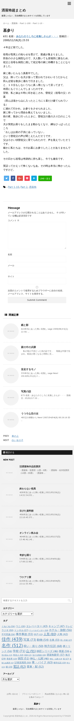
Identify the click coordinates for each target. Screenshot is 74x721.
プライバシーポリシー (31, 694)
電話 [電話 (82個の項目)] (19, 666)
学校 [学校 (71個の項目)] (19, 651)
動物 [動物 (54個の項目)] (43, 640)
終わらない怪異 (27, 488)
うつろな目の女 (29, 413)
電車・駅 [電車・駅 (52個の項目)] (35, 666)
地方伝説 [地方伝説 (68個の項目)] (53, 646)
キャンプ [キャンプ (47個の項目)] (56, 626)
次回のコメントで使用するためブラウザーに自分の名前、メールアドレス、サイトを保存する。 (36, 292)
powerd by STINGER (61, 716)
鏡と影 (25, 325)
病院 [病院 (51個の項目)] (23, 658)
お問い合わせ (12, 694)
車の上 (15, 436)
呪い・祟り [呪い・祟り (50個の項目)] (33, 646)
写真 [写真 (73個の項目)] (29, 640)
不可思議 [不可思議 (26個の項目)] (8, 634)
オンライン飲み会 (28, 532)
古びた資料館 (26, 510)
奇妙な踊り (25, 555)
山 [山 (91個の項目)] (31, 651)
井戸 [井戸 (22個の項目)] (38, 634)
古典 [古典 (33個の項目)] (54, 639)
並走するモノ (28, 369)
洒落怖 (32, 187)
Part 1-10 (13, 187)
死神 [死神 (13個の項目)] (28, 655)
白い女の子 (17, 440)
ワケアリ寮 (25, 577)
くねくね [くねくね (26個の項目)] (8, 626)
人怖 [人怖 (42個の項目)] (62, 634)
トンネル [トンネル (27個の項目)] (21, 630)
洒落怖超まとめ (14, 10)
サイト (11, 276)
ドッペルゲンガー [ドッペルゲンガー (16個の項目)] (38, 630)
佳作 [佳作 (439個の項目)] (12, 639)
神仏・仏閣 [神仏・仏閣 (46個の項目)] (39, 658)
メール (11, 265)
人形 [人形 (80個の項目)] (49, 634)
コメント (13, 220)
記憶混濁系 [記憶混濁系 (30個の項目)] (22, 662)
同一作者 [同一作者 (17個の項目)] (66, 640)
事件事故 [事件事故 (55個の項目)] (24, 634)
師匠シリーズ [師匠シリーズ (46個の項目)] (47, 651)
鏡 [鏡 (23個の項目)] (9, 666)
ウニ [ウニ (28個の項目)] (20, 626)
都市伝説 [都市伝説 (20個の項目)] (59, 662)
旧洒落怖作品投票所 (30, 466)
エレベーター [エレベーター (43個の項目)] (37, 626)
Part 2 (24, 187)
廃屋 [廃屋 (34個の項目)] (64, 651)
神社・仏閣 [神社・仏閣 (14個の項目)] (56, 659)
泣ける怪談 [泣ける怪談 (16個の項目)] (39, 655)
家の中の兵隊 (28, 347)
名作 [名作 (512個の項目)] (12, 645)
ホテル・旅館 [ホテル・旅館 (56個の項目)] (60, 630)
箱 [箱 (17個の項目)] (66, 658)
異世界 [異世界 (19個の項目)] (12, 658)
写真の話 (26, 391)
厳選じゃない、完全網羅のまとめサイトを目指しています (37, 709)
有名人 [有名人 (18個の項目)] (18, 655)
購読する (8, 452)
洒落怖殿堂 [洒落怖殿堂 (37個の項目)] (55, 654)
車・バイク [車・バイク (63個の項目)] (42, 662)
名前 (10, 254)
